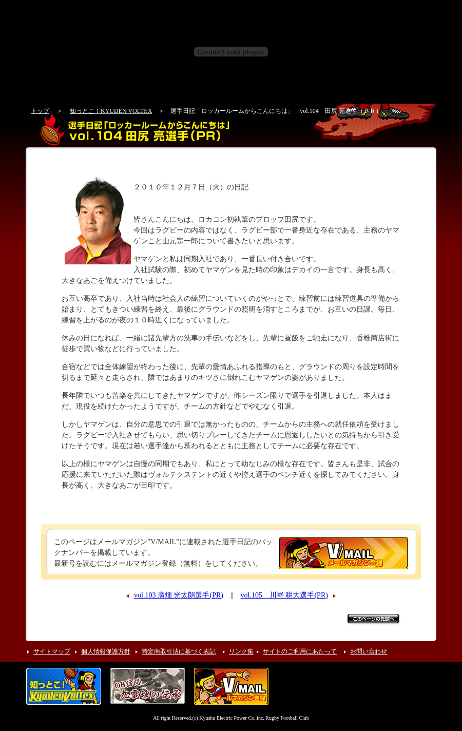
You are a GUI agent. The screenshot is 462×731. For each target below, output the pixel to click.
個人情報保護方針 (105, 651)
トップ (40, 110)
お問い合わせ (368, 651)
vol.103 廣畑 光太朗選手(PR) (178, 595)
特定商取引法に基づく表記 (179, 651)
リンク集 (241, 651)
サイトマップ (51, 651)
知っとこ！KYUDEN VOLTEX (111, 110)
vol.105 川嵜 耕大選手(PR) (284, 595)
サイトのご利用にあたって (300, 651)
